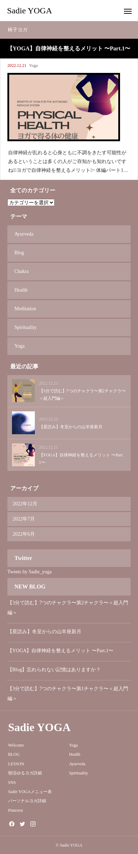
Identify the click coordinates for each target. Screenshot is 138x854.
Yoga (33, 65)
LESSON (16, 763)
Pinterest (15, 810)
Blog (19, 252)
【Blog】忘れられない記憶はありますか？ (54, 669)
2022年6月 (24, 534)
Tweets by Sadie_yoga (29, 571)
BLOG (14, 754)
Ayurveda (23, 234)
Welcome (16, 745)
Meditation (25, 308)
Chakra (21, 271)
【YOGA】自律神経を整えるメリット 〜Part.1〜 (60, 650)
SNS (12, 782)
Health (20, 290)
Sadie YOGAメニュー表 (30, 791)
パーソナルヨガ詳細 (27, 800)
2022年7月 (24, 519)
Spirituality (25, 327)
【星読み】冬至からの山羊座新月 (44, 631)
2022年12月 (25, 503)
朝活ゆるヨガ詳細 (25, 773)
